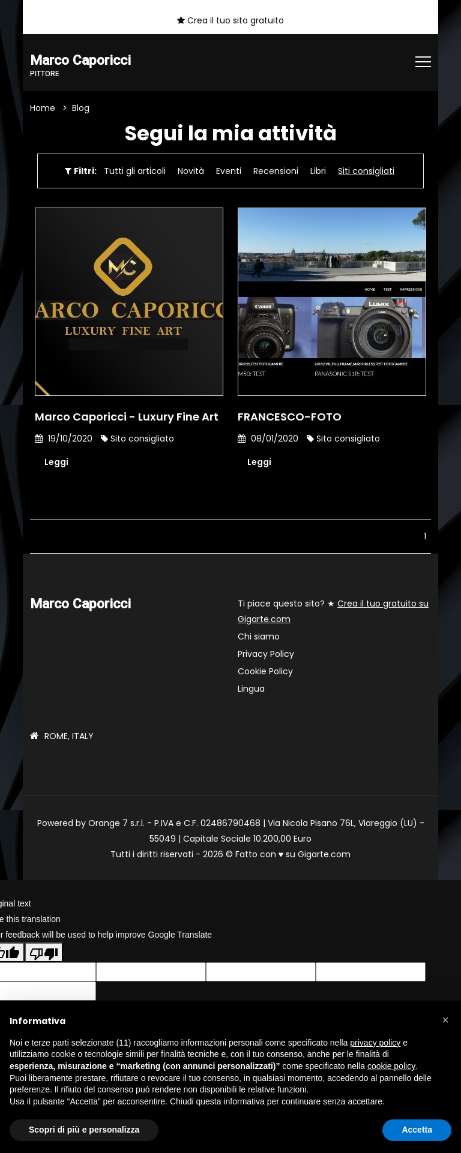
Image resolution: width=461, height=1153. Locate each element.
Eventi (228, 171)
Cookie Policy (265, 671)
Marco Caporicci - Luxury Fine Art (126, 416)
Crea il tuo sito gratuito (230, 20)
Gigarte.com (324, 854)
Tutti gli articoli (135, 171)
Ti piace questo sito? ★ (333, 611)
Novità (191, 171)
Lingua (251, 689)
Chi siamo (259, 636)
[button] (445, 1019)
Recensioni (275, 171)
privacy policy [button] (375, 1042)
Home (42, 108)
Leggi (56, 462)
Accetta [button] (417, 1129)
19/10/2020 (63, 439)
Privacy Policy (266, 654)
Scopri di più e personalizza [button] (84, 1129)
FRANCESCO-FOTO (290, 416)
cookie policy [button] (391, 1066)
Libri (318, 171)
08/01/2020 (268, 439)
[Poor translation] (44, 952)
